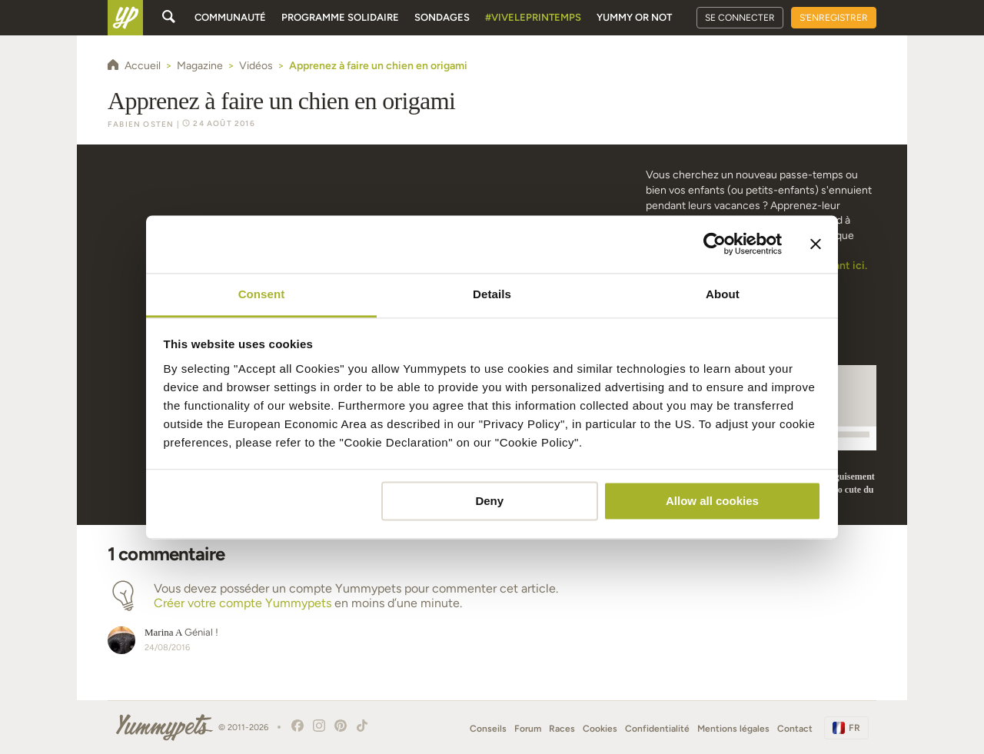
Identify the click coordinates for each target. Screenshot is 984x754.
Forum (527, 728)
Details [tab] (492, 294)
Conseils (488, 728)
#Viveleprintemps (533, 17)
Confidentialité (657, 728)
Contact (795, 728)
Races (562, 728)
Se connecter (740, 17)
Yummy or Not (634, 17)
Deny (489, 500)
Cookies (600, 728)
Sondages (442, 17)
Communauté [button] (230, 17)
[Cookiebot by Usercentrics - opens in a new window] (714, 243)
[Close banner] (815, 243)
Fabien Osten (141, 124)
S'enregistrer (834, 17)
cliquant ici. (838, 265)
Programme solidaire (340, 17)
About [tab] (723, 294)
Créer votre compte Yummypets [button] (242, 603)
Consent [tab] (261, 294)
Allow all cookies (712, 500)
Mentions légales (733, 728)
